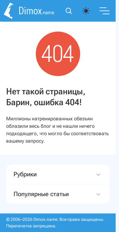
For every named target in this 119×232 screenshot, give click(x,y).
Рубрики (58, 174)
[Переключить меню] (104, 11)
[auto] (86, 11)
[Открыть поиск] (68, 11)
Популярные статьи (58, 194)
